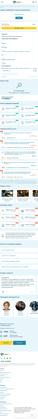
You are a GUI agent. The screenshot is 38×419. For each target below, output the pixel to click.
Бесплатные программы (5, 372)
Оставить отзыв (19, 28)
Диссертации (3, 407)
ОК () (32, 415)
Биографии (4, 47)
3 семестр (15, 51)
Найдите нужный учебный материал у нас (17, 238)
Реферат (4, 43)
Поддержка (2, 397)
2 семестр (10, 51)
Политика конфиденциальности (7, 388)
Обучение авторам (4, 413)
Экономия (2, 375)
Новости (2, 370)
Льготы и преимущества (5, 377)
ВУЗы (1, 412)
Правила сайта (3, 387)
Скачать (19, 18)
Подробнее (19, 342)
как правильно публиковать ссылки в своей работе (27, 182)
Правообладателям (4, 395)
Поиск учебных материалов (6, 403)
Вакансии (2, 398)
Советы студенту (4, 373)
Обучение (6, 342)
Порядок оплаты (3, 390)
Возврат (2, 392)
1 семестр (4, 51)
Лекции (1, 405)
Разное (1, 378)
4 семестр (21, 51)
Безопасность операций (5, 393)
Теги (1, 382)
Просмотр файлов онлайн (5, 410)
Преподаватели (3, 408)
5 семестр (27, 51)
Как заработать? (4, 415)
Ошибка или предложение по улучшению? (10, 74)
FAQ (1, 380)
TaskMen (4, 76)
